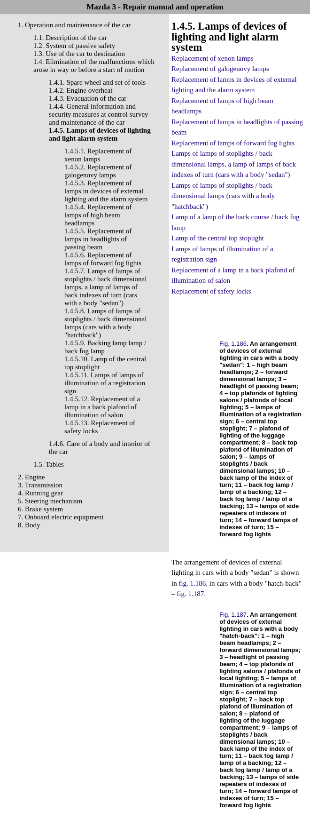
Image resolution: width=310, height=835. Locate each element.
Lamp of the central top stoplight (217, 238)
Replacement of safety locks (211, 291)
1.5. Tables (48, 464)
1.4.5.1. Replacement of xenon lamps (98, 155)
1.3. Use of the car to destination (79, 53)
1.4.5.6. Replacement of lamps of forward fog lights (102, 259)
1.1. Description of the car (70, 37)
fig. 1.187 (190, 593)
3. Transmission (40, 485)
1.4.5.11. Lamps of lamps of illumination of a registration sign (104, 383)
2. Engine (31, 477)
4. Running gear (40, 493)
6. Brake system (40, 509)
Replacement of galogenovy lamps (220, 68)
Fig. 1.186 (233, 343)
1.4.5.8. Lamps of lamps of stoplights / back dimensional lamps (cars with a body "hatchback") (105, 323)
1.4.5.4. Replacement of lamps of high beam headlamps (98, 215)
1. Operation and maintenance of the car (74, 25)
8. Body (29, 525)
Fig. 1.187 (233, 614)
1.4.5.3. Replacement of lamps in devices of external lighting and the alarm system (105, 191)
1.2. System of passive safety (74, 45)
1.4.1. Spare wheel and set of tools (97, 82)
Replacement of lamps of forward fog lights (232, 143)
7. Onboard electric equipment (60, 517)
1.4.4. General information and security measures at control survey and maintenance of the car (98, 114)
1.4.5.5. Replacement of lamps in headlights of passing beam (98, 239)
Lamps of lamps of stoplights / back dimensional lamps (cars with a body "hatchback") (223, 196)
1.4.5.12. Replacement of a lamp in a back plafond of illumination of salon (102, 407)
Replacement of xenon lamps (212, 58)
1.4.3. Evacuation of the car (87, 98)
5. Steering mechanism (50, 501)
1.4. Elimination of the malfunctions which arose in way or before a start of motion (94, 65)
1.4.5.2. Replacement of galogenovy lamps (98, 171)
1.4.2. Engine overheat (80, 90)
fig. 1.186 (192, 583)
